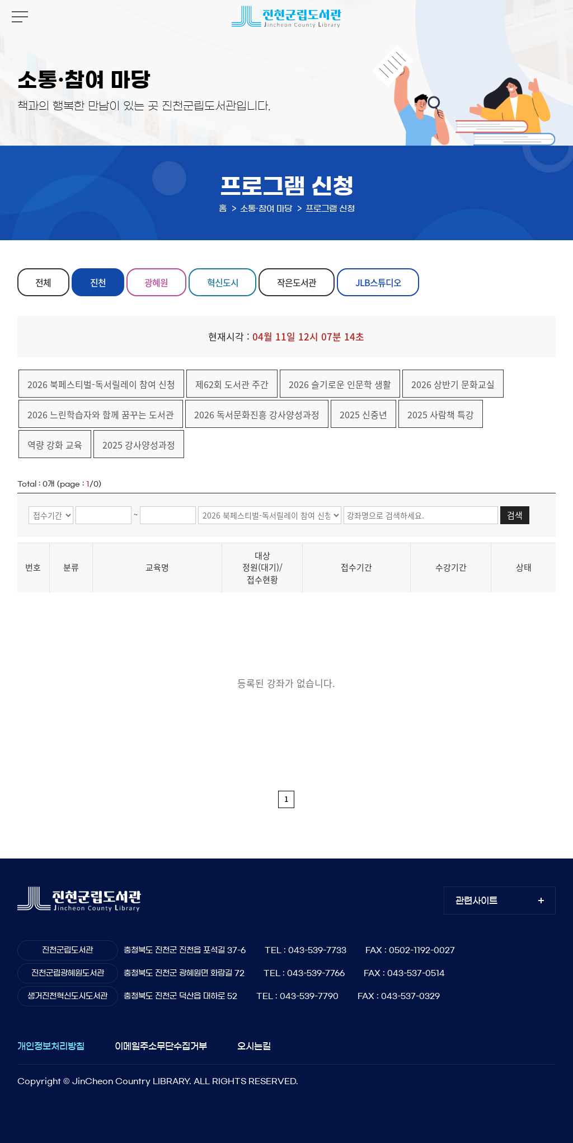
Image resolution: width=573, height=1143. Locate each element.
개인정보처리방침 (50, 1046)
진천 (98, 282)
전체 (43, 282)
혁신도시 (222, 282)
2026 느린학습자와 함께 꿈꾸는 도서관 (100, 414)
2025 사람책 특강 (440, 414)
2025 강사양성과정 (138, 444)
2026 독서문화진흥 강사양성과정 (257, 414)
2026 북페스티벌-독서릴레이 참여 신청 (101, 384)
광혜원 (156, 282)
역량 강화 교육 (54, 444)
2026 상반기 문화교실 (453, 384)
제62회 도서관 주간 (232, 384)
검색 (515, 515)
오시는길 (254, 1046)
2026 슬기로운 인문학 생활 (340, 384)
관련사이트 (476, 900)
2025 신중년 (363, 414)
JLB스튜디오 (378, 282)
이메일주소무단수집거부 (161, 1046)
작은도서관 (296, 282)
